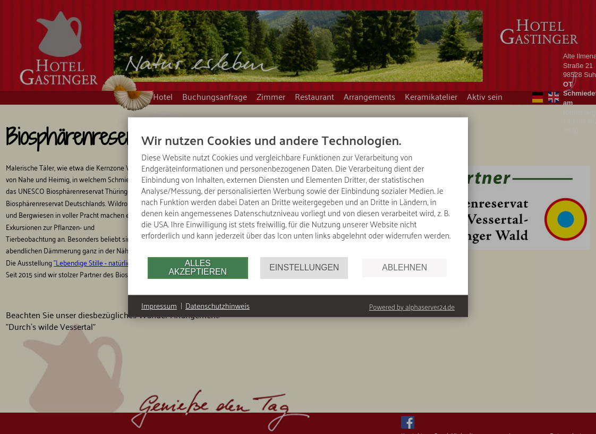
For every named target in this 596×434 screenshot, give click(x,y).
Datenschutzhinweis (217, 306)
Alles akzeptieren (197, 267)
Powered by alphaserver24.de (412, 306)
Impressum (159, 306)
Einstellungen (304, 267)
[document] (298, 193)
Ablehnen (404, 267)
